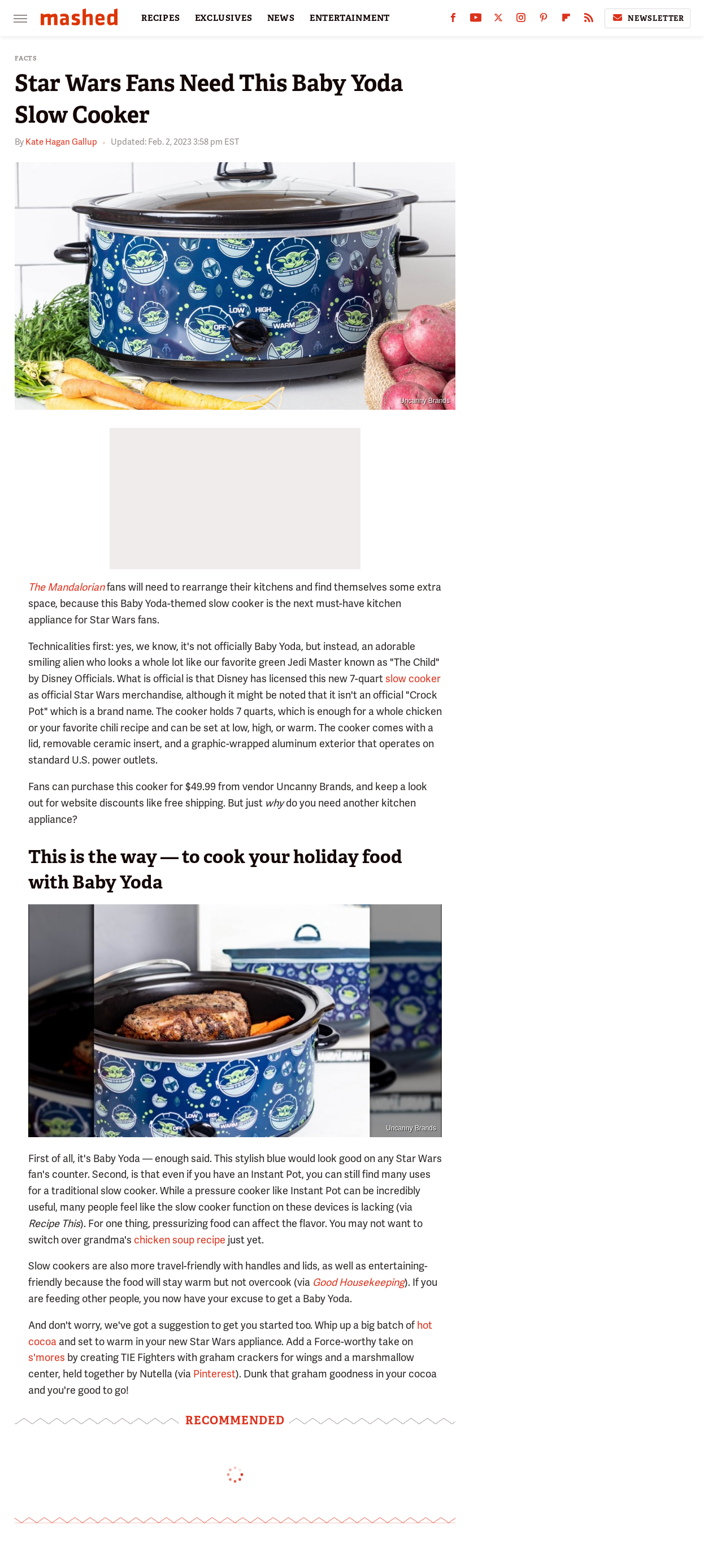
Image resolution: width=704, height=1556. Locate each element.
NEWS (281, 18)
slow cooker (413, 678)
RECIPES (160, 18)
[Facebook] (453, 20)
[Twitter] (498, 20)
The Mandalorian (66, 586)
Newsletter (647, 18)
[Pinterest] (543, 20)
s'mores (46, 1357)
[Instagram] (521, 20)
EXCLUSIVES (224, 18)
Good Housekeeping (358, 1282)
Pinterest (214, 1373)
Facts (26, 58)
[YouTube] (476, 20)
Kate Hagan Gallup (61, 142)
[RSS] (589, 20)
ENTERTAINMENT (350, 18)
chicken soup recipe (179, 1239)
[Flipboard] (566, 20)
